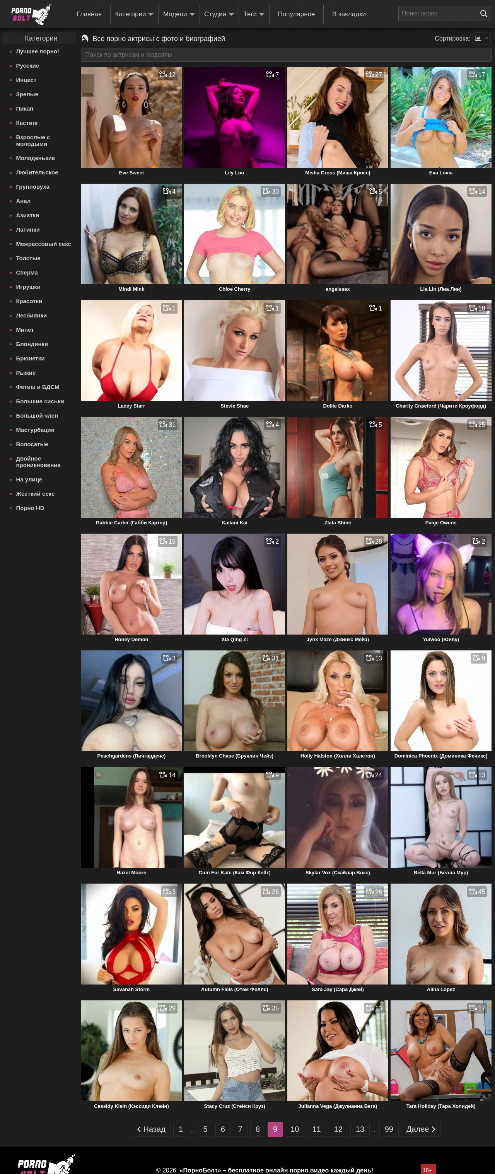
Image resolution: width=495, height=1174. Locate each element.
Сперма (27, 272)
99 (389, 1129)
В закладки (349, 14)
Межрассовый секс (43, 244)
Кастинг (27, 122)
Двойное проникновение (38, 461)
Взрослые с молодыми (33, 140)
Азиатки (27, 215)
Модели (179, 14)
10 (294, 1129)
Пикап (24, 108)
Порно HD (30, 508)
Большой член (37, 415)
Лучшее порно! (37, 51)
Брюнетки (30, 358)
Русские (27, 65)
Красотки (29, 301)
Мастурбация (35, 430)
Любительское (37, 172)
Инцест (26, 80)
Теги (254, 14)
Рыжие (26, 372)
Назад (151, 1129)
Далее (420, 1129)
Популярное (296, 14)
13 (360, 1129)
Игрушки (28, 286)
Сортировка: (452, 38)
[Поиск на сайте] (485, 13)
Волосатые (32, 444)
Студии (219, 14)
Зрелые (27, 94)
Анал (23, 201)
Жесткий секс (35, 493)
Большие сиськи (40, 401)
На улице (29, 479)
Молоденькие (35, 158)
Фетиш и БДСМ (37, 387)
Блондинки (32, 344)
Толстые (28, 258)
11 (316, 1129)
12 (338, 1129)
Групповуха (33, 186)
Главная (89, 14)
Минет (25, 329)
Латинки (28, 229)
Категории (134, 14)
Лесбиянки (31, 315)
